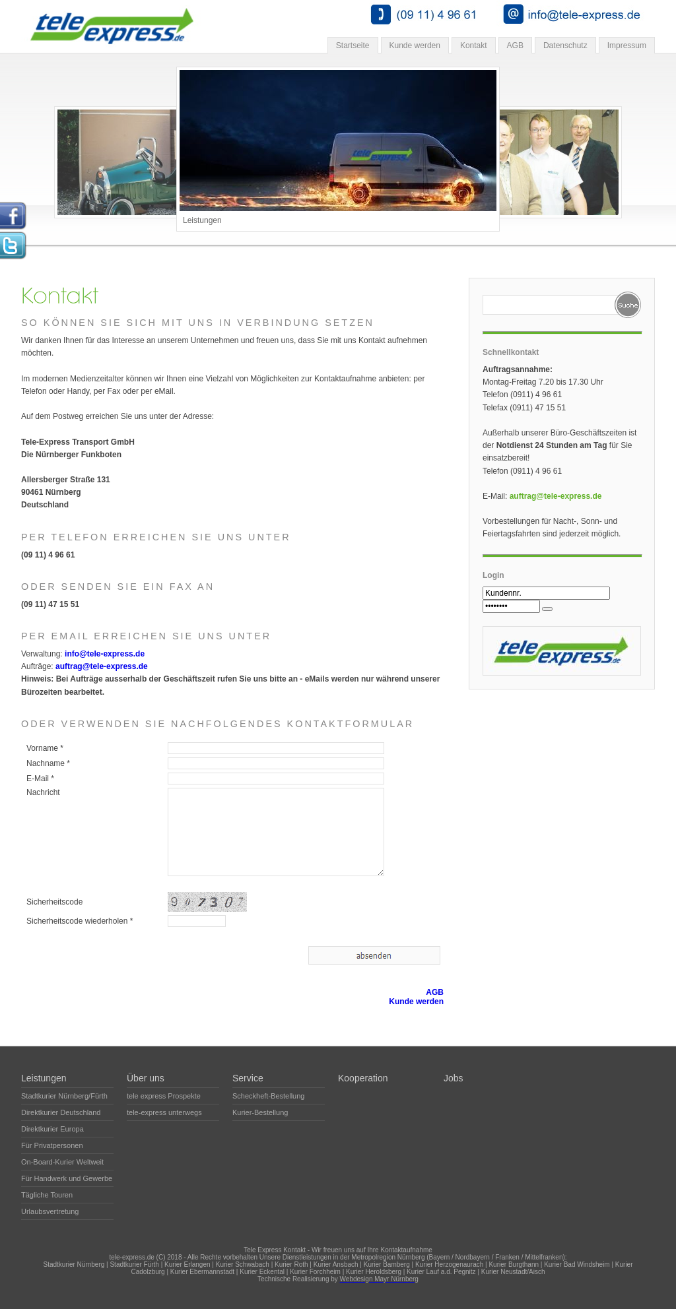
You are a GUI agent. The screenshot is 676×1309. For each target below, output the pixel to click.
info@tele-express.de (105, 653)
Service (247, 1078)
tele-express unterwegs (164, 1112)
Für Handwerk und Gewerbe (66, 1178)
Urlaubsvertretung (50, 1211)
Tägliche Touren (47, 1195)
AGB (515, 45)
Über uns (145, 1078)
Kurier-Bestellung (260, 1112)
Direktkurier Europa (52, 1129)
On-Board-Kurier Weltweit (62, 1162)
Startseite (353, 45)
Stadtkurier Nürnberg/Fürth (64, 1096)
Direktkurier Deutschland (60, 1112)
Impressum (626, 45)
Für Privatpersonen (52, 1145)
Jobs (453, 1078)
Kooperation (363, 1078)
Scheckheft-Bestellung (268, 1096)
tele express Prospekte (164, 1096)
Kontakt (473, 45)
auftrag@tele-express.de (101, 666)
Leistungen (44, 1078)
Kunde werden (414, 45)
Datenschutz (565, 45)
